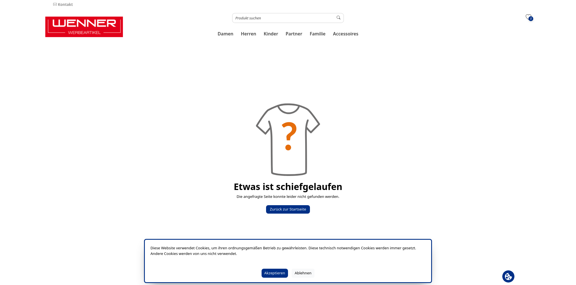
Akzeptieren (274, 272)
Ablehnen (303, 272)
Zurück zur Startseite (288, 209)
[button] (225, 34)
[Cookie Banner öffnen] (508, 276)
